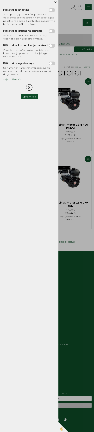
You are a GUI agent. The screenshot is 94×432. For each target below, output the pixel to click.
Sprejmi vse (29, 96)
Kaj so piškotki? (12, 79)
